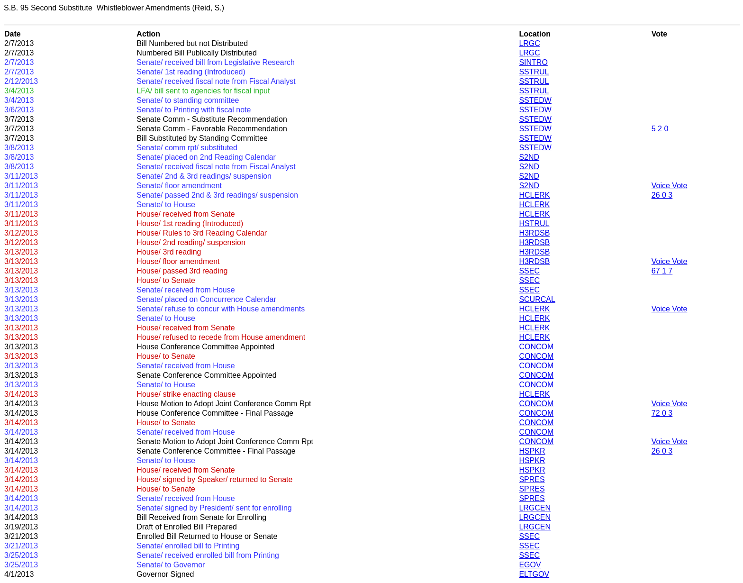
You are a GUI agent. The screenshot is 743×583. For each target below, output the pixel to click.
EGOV (530, 565)
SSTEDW (535, 100)
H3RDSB (534, 233)
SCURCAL (537, 299)
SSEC (529, 271)
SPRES (531, 479)
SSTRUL (534, 72)
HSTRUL (534, 223)
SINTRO (533, 62)
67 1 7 (662, 271)
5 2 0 (660, 129)
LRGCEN (535, 508)
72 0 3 (662, 413)
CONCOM (536, 347)
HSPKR (532, 451)
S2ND (529, 157)
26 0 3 (662, 195)
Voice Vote (670, 186)
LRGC (529, 43)
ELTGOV (534, 574)
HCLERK (534, 195)
